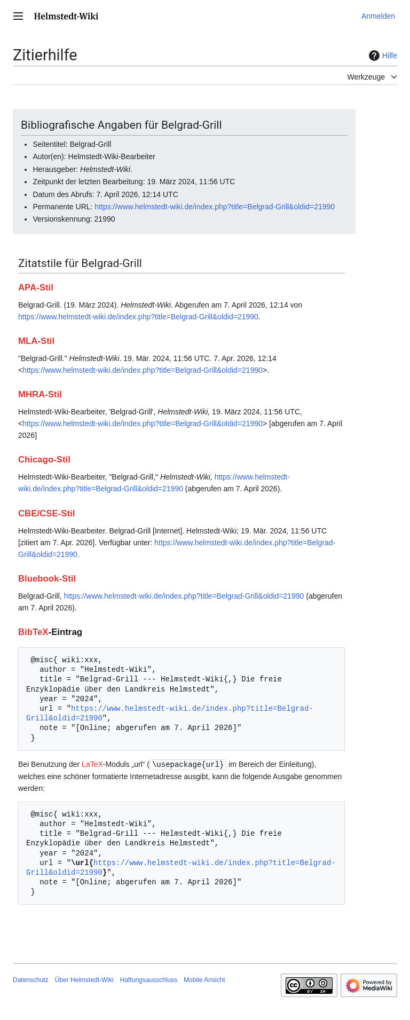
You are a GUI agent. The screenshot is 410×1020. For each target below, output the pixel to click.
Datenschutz (31, 979)
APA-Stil (35, 288)
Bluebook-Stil (47, 579)
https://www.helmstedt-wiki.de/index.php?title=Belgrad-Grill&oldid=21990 (214, 206)
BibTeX (33, 632)
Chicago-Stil (44, 459)
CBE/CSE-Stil (46, 513)
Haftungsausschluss (148, 979)
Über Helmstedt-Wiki (84, 979)
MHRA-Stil (40, 394)
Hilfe (381, 55)
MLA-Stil (36, 341)
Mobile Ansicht (204, 979)
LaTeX (92, 764)
